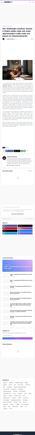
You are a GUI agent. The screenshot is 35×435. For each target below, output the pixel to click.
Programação (6, 400)
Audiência (11, 382)
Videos (21, 406)
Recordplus (25, 400)
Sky (20, 402)
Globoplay (20, 389)
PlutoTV (19, 397)
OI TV (24, 395)
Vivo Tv (10, 408)
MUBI (25, 393)
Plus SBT (14, 397)
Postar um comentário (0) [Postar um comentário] (17, 214)
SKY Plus (16, 402)
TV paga (17, 404)
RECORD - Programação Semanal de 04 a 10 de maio (21, 287)
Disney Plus (13, 389)
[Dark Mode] (30, 2)
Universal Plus (15, 406)
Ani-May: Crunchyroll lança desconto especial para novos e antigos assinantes (21, 311)
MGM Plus (20, 393)
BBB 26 (26, 382)
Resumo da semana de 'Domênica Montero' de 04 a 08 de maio (21, 299)
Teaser (4, 406)
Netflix (30, 393)
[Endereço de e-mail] (17, 336)
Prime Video (25, 397)
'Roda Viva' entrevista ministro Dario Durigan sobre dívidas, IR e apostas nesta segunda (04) (21, 323)
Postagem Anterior (6, 218)
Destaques (9, 387)
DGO (4, 387)
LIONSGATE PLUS (7, 393)
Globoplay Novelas (7, 391)
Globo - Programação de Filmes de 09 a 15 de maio (21, 281)
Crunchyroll (27, 384)
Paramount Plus (6, 397)
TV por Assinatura (25, 404)
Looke (14, 393)
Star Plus (25, 402)
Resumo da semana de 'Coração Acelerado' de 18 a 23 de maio (20, 293)
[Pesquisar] (33, 2)
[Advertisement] (17, 14)
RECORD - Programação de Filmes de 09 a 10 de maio (21, 317)
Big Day (5, 384)
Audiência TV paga (19, 382)
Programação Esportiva (16, 400)
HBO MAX (15, 391)
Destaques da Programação (20, 387)
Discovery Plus (6, 389)
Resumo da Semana (7, 402)
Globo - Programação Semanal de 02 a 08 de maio (21, 275)
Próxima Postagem (29, 218)
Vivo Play (5, 408)
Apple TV (5, 382)
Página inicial (5, 26)
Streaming (5, 404)
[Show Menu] (2, 2)
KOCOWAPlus (22, 391)
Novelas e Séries (17, 395)
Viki (25, 406)
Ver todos (30, 170)
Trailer (9, 406)
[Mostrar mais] (27, 151)
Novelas (10, 26)
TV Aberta (12, 404)
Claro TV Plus (20, 384)
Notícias (5, 395)
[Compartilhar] (31, 39)
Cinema (10, 384)
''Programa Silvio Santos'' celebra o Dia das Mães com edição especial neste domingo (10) (20, 305)
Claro (15, 384)
